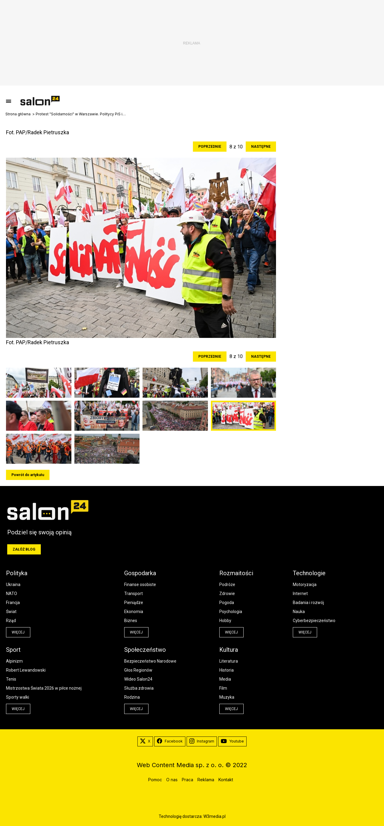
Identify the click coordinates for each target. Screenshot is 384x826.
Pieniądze (133, 602)
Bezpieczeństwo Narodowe (150, 661)
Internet (300, 593)
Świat (11, 611)
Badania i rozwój (308, 602)
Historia (226, 670)
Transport (133, 593)
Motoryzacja (304, 584)
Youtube (232, 741)
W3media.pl (214, 816)
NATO (11, 593)
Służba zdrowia (139, 688)
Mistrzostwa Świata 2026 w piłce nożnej (44, 688)
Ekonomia (133, 611)
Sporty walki (17, 697)
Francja (13, 602)
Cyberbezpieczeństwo (314, 620)
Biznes (130, 620)
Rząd (11, 620)
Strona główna (18, 114)
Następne (261, 146)
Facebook (170, 741)
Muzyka (226, 697)
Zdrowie (227, 593)
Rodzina (132, 697)
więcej (18, 632)
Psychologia (230, 611)
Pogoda (226, 602)
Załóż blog (24, 549)
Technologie (309, 573)
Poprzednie (209, 146)
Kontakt (225, 779)
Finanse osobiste (140, 584)
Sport (13, 650)
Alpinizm (14, 661)
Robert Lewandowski (26, 670)
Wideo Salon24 (138, 679)
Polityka (16, 573)
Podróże (227, 584)
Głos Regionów (138, 670)
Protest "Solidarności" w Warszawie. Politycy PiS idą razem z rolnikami (81, 114)
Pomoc (155, 779)
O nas (172, 779)
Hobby (225, 620)
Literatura (228, 661)
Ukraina (13, 584)
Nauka (299, 611)
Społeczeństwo (145, 650)
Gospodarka (140, 573)
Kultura (228, 650)
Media (225, 679)
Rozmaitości (236, 573)
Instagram (201, 741)
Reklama (205, 779)
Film (223, 688)
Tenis (11, 679)
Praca (187, 779)
